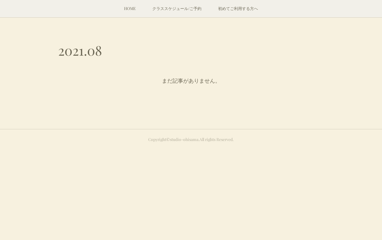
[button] (130, 8)
